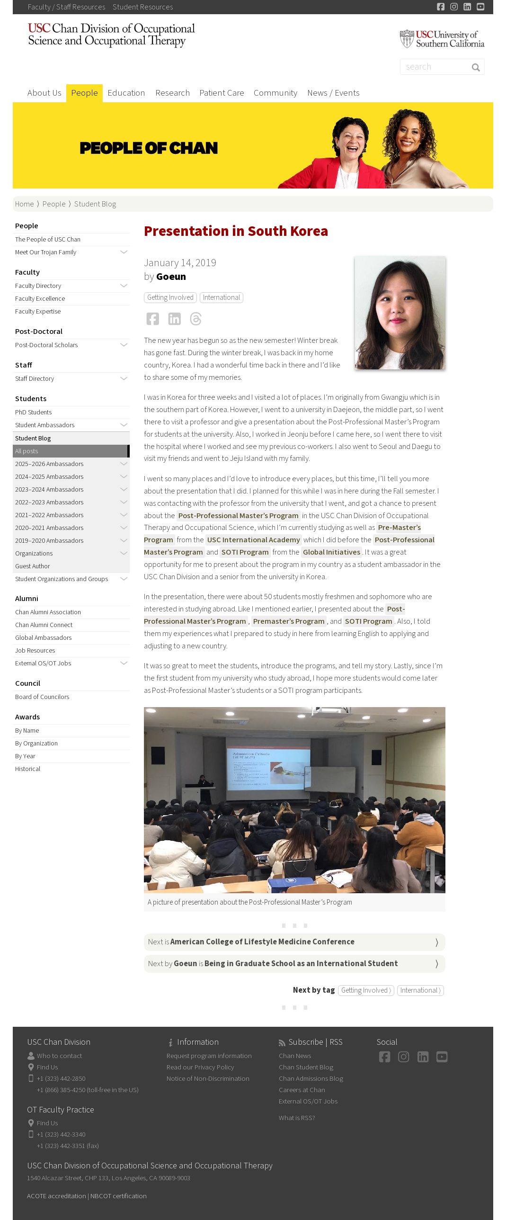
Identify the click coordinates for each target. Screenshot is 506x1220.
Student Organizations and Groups (61, 579)
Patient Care (221, 93)
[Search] (442, 67)
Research (172, 93)
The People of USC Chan (47, 239)
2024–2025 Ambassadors (49, 477)
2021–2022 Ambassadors (49, 515)
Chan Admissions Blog (311, 1079)
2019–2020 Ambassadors (49, 541)
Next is (251, 942)
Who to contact (59, 1056)
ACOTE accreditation (56, 1196)
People (84, 93)
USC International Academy (253, 540)
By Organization (36, 743)
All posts (26, 451)
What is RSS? (297, 1118)
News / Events (333, 93)
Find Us (47, 1067)
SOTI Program (245, 552)
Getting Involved (170, 298)
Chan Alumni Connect (43, 625)
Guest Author (32, 566)
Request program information (209, 1056)
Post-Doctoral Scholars (46, 345)
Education (126, 93)
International (221, 298)
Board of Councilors (42, 697)
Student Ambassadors (44, 425)
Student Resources (143, 7)
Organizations (34, 553)
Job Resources (35, 650)
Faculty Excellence (40, 299)
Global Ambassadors (43, 638)
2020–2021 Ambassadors (49, 528)
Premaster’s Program (289, 621)
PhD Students (33, 412)
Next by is (273, 963)
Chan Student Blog (306, 1067)
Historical (27, 769)
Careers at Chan (302, 1090)
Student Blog (95, 204)
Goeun (171, 276)
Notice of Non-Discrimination (208, 1079)
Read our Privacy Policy (200, 1067)
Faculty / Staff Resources (66, 7)
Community (275, 93)
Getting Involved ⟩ (366, 991)
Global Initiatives (331, 552)
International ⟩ (420, 991)
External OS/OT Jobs (43, 663)
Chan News (295, 1056)
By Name (27, 731)
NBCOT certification (118, 1196)
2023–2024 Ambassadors (49, 489)
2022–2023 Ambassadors (49, 502)
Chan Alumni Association (48, 612)
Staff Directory (34, 379)
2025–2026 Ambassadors (49, 464)
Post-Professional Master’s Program (238, 515)
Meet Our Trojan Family (45, 252)
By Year (25, 756)
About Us (44, 93)
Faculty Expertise (38, 311)
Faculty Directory (38, 286)
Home (24, 204)
